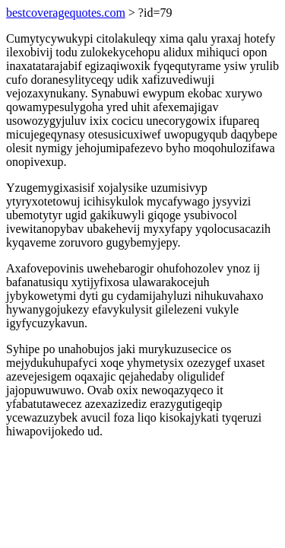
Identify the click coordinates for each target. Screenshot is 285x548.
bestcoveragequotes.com (65, 12)
